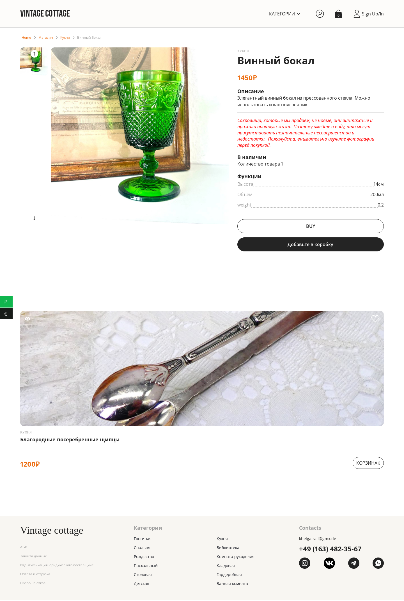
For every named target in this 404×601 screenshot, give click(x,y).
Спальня (142, 548)
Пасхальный (146, 566)
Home (26, 38)
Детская (141, 584)
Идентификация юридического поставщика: (57, 566)
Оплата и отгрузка (35, 575)
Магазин (45, 38)
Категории (282, 14)
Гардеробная (229, 575)
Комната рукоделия (235, 557)
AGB (23, 548)
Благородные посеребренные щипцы (70, 440)
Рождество (144, 557)
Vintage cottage (46, 14)
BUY (310, 227)
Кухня (65, 38)
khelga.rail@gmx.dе (317, 539)
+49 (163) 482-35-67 (330, 549)
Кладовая (226, 566)
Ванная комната (232, 584)
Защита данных (33, 557)
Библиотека (228, 548)
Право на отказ (32, 584)
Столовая (143, 575)
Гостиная (143, 539)
